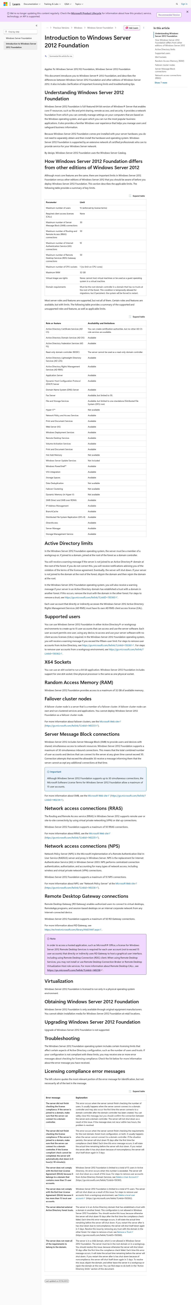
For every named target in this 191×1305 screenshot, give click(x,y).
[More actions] (143, 27)
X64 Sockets (160, 57)
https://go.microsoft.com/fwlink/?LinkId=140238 (73, 970)
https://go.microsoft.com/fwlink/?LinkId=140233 (70, 725)
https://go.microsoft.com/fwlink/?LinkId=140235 (70, 837)
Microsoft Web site (109, 721)
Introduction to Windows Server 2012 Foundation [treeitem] (21, 45)
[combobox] (20, 31)
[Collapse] (36, 25)
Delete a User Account (126, 1177)
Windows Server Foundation (100, 27)
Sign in (184, 3)
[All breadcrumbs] (47, 27)
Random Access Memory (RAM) (169, 60)
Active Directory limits (165, 49)
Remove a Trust (124, 1232)
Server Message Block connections (165, 70)
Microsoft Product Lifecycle (86, 13)
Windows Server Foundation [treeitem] (19, 38)
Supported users (162, 53)
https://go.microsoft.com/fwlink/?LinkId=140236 (70, 887)
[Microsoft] (5, 4)
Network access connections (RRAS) (168, 76)
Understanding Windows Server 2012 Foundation (166, 34)
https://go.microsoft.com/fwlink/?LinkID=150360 (90, 597)
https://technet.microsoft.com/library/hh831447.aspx (72, 929)
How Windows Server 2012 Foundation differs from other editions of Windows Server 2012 (170, 42)
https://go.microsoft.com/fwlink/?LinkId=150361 (107, 645)
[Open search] (177, 4)
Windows (78, 27)
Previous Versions (61, 27)
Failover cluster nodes (165, 64)
